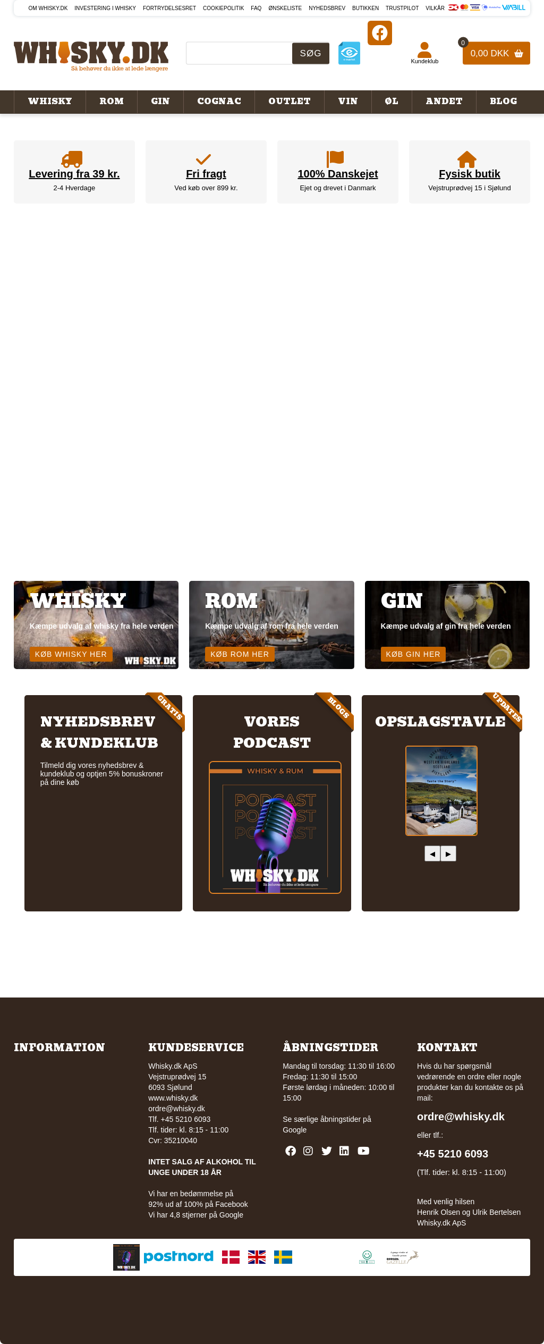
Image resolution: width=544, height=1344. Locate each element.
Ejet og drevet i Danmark (338, 188)
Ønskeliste (285, 8)
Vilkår (435, 8)
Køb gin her (413, 654)
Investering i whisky (105, 8)
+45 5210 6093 (452, 1153)
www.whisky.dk (173, 1098)
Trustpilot (402, 8)
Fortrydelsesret (169, 8)
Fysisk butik (469, 174)
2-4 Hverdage (75, 188)
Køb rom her (239, 654)
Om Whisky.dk (48, 8)
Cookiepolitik (223, 8)
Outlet (289, 101)
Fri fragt (206, 174)
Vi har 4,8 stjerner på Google (195, 1215)
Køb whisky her (71, 654)
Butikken (365, 8)
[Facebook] (380, 33)
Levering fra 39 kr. (74, 174)
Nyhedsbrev (327, 8)
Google (295, 1130)
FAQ (256, 8)
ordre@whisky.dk (176, 1108)
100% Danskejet (338, 174)
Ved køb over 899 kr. (205, 188)
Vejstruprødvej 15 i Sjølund (469, 188)
